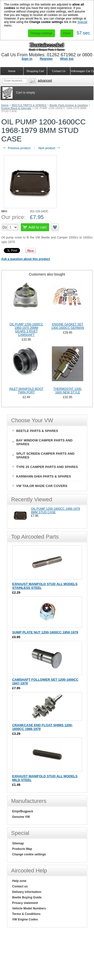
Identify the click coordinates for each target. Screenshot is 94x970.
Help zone (19, 881)
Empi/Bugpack (22, 811)
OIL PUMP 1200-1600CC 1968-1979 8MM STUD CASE (55, 510)
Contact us (20, 886)
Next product (49, 148)
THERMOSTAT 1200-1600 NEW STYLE (67, 390)
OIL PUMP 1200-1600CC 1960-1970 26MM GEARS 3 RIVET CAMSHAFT (26, 330)
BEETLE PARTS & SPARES (29, 105)
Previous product (16, 148)
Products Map (22, 849)
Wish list (66, 59)
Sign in (27, 59)
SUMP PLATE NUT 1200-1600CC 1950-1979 (45, 632)
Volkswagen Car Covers (82, 71)
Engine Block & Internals (16, 108)
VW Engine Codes (25, 919)
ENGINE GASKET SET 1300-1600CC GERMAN (67, 326)
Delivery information (26, 892)
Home (5, 105)
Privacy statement (25, 903)
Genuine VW (21, 817)
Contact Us (58, 71)
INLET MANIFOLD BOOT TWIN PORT (26, 390)
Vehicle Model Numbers (29, 908)
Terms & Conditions (26, 914)
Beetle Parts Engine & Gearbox (69, 105)
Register (46, 59)
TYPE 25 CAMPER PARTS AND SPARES (47, 467)
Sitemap (18, 843)
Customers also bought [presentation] (47, 274)
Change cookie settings (29, 854)
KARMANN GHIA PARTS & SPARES (43, 476)
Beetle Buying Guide (27, 897)
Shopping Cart (35, 71)
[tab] (47, 274)
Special (82, 22)
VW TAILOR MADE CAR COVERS (41, 486)
